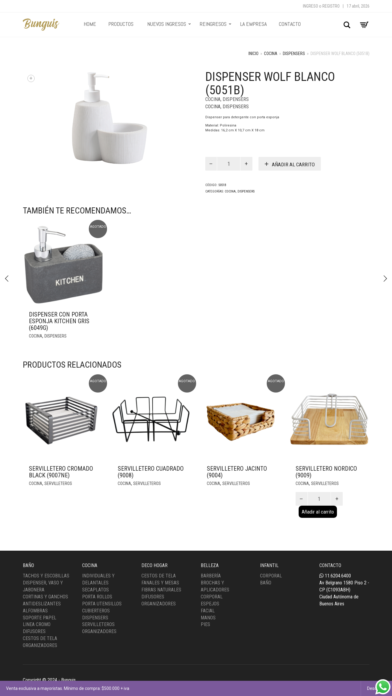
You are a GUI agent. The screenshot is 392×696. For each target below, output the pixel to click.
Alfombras (35, 611)
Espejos (210, 604)
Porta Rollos (97, 597)
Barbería (211, 576)
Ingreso (310, 6)
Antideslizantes (42, 604)
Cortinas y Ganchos (45, 597)
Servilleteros (58, 483)
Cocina (270, 53)
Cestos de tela (158, 576)
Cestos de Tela (40, 638)
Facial (208, 611)
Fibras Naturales (161, 590)
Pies (205, 624)
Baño (265, 583)
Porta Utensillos (102, 604)
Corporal (212, 597)
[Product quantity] (229, 164)
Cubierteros (96, 611)
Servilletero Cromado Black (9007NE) (61, 472)
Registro (331, 6)
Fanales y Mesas (160, 583)
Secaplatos (95, 590)
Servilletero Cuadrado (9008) (151, 472)
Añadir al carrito (293, 164)
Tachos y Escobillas (46, 576)
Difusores (34, 631)
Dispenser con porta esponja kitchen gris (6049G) (59, 321)
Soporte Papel (39, 618)
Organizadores (40, 645)
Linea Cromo (36, 624)
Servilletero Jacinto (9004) (237, 472)
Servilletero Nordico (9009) (326, 472)
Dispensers (294, 53)
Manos (208, 618)
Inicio (253, 53)
